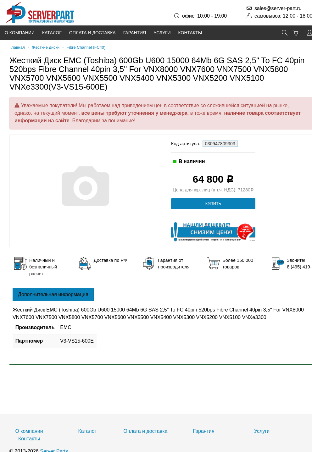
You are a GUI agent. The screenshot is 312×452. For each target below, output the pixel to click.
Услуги (161, 32)
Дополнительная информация (53, 294)
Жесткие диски (45, 47)
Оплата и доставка (92, 32)
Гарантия (134, 32)
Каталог (52, 32)
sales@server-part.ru (278, 8)
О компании (20, 32)
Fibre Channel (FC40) (85, 47)
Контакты (190, 32)
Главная (17, 47)
